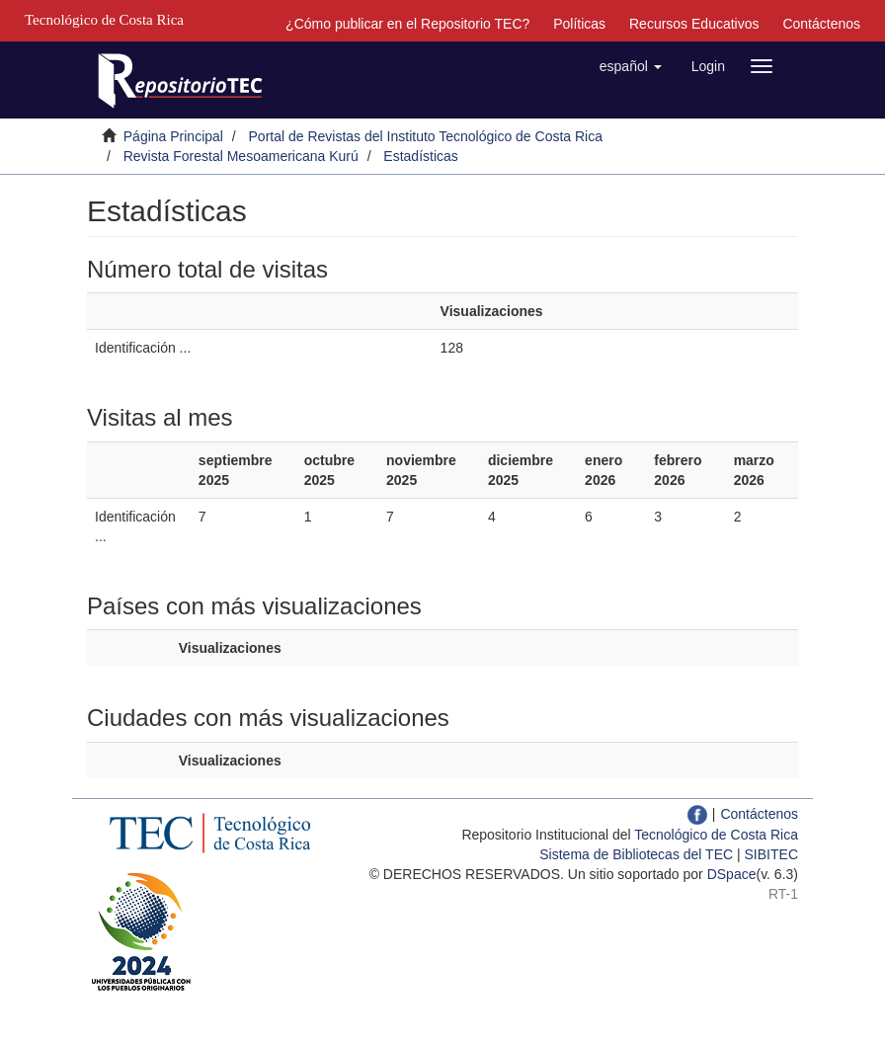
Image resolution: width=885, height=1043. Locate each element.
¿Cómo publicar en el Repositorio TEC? (407, 24)
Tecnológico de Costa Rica (716, 834)
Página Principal (173, 136)
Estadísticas (420, 156)
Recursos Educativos (694, 24)
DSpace (732, 874)
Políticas (579, 24)
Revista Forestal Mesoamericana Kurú (241, 156)
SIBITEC (771, 854)
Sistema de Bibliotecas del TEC (636, 854)
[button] (631, 66)
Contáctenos (821, 24)
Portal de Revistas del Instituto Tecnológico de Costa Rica (426, 136)
